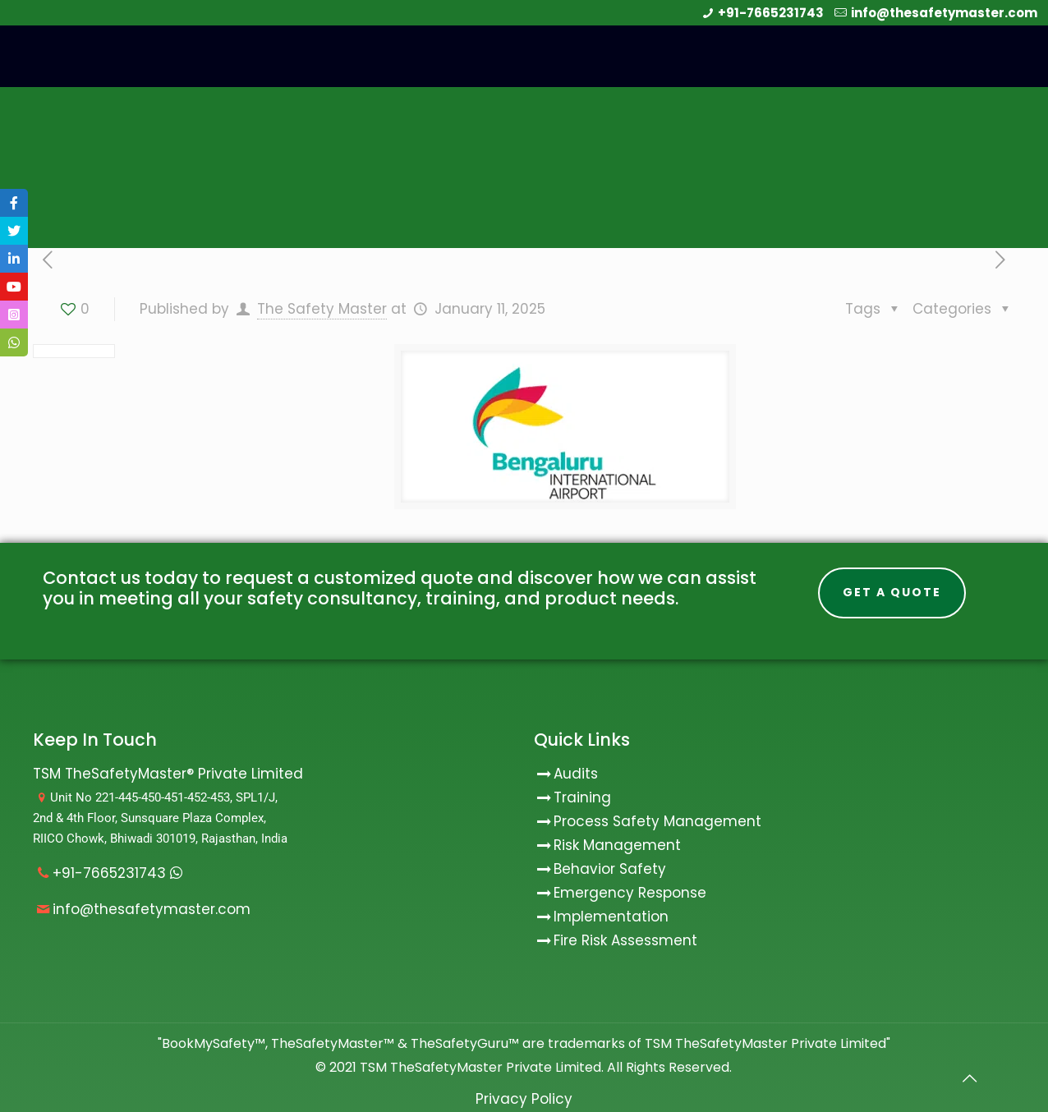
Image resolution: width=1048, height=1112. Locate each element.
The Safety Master (322, 309)
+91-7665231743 (771, 12)
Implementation (611, 916)
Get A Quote (892, 592)
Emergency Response (630, 893)
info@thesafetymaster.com (944, 12)
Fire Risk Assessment (625, 940)
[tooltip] (14, 203)
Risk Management (617, 845)
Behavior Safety (610, 869)
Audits (566, 773)
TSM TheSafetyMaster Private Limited (478, 1067)
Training (582, 797)
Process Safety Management (657, 821)
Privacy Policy (524, 1099)
